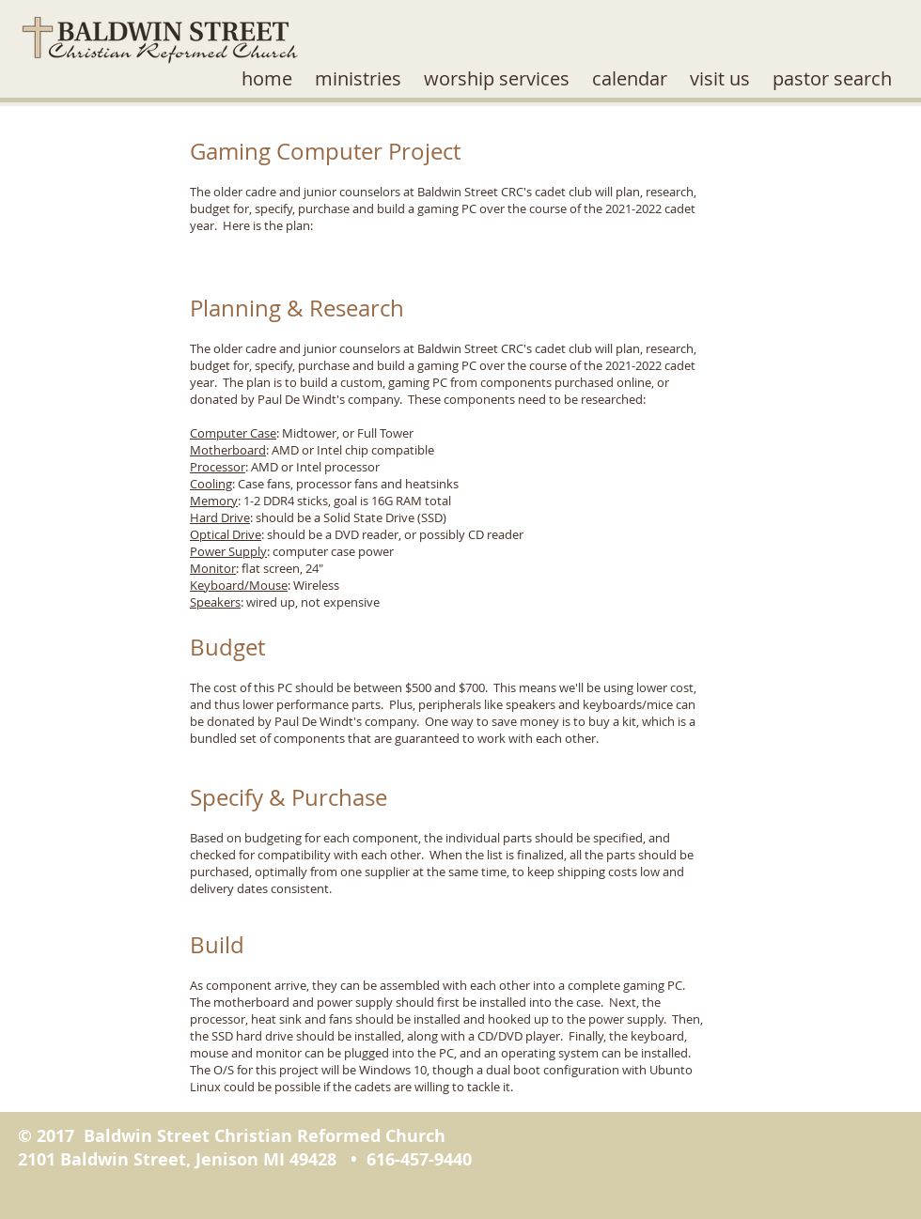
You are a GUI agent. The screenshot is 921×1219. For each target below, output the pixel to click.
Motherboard (228, 449)
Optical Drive (225, 534)
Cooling (211, 483)
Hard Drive (220, 517)
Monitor (213, 568)
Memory (214, 500)
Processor (217, 466)
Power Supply (228, 551)
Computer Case (233, 432)
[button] (358, 79)
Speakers (215, 602)
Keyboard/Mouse (239, 585)
